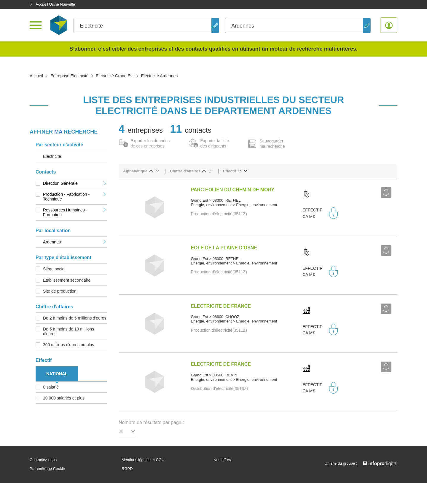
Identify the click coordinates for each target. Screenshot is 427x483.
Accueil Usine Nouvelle (52, 4)
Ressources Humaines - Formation (75, 212)
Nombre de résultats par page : (151, 422)
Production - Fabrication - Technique (75, 196)
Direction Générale (75, 183)
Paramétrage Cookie (47, 469)
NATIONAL (56, 373)
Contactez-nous (43, 460)
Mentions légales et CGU (143, 460)
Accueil (36, 75)
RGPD (127, 469)
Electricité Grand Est (115, 75)
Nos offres (222, 460)
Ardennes (75, 242)
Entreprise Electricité (69, 75)
